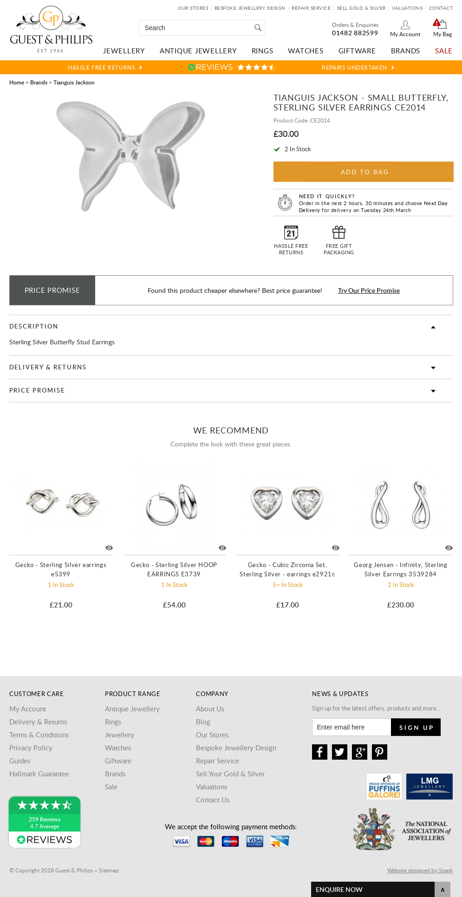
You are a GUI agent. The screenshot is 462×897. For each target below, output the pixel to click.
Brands (406, 50)
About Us (210, 708)
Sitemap (109, 870)
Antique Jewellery (198, 50)
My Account (405, 34)
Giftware (357, 50)
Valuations (407, 8)
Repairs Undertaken (354, 67)
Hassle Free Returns (101, 67)
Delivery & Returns (48, 367)
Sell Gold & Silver (361, 8)
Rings (262, 50)
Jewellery (124, 50)
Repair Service (311, 8)
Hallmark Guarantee (39, 773)
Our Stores (193, 8)
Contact (441, 8)
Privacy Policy (30, 747)
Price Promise (37, 390)
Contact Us (212, 799)
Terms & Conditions (39, 734)
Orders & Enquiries (355, 24)
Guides (19, 760)
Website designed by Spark (420, 870)
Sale (444, 50)
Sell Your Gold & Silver (230, 773)
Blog (203, 721)
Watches (305, 50)
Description (34, 326)
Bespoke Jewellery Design (250, 8)
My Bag (442, 34)
